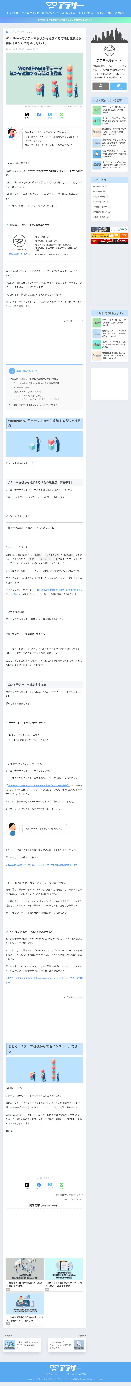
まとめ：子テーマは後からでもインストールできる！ (35, 404)
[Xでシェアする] (27, 115)
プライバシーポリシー (53, 1378)
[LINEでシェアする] (61, 115)
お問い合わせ (71, 1378)
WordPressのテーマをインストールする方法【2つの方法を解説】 (40, 790)
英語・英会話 (101, 217)
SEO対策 (12, 13)
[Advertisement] (44, 341)
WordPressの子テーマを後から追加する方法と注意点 (36, 379)
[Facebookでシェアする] (38, 115)
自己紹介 (83, 1378)
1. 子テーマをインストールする (29, 396)
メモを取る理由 (23, 387)
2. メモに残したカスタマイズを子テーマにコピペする (39, 399)
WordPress (77, 1203)
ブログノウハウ (50, 13)
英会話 (119, 13)
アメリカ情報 (104, 13)
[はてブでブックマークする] (50, 115)
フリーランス (86, 13)
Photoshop (68, 13)
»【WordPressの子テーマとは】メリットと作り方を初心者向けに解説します (44, 869)
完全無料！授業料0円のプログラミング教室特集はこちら (65, 20)
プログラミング (30, 13)
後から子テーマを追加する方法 (27, 391)
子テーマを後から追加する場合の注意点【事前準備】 (37, 383)
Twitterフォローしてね (19, 254)
